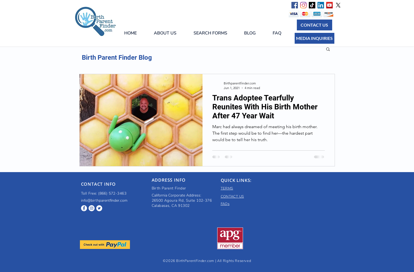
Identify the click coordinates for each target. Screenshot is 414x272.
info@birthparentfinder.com (104, 200)
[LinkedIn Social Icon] (320, 5)
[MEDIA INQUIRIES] (314, 38)
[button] (214, 33)
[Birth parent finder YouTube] (329, 5)
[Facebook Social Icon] (294, 5)
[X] (338, 5)
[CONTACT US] (314, 25)
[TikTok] (312, 5)
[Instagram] (303, 5)
